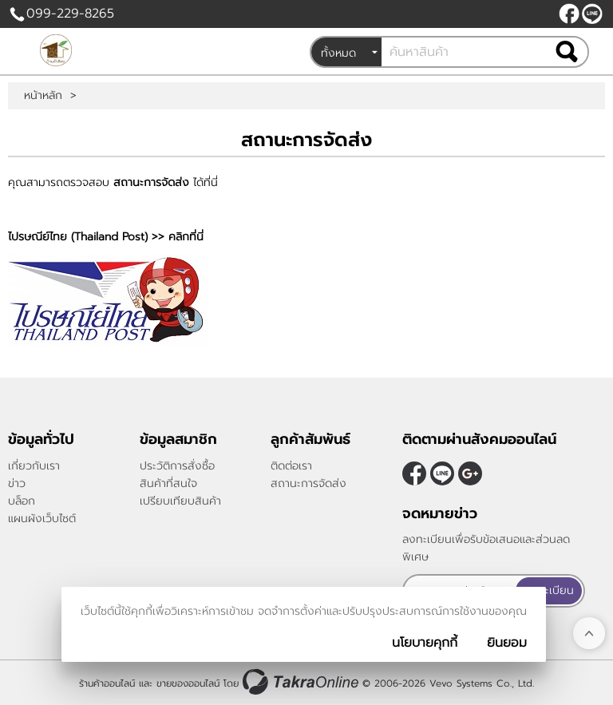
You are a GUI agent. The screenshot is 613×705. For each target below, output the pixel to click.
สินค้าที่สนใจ (168, 483)
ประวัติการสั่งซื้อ (177, 465)
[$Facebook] (569, 13)
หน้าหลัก (43, 96)
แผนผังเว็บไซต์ (42, 518)
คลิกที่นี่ (186, 236)
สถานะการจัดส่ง (308, 483)
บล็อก (21, 501)
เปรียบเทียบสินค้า (180, 501)
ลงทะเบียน (549, 590)
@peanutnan (592, 13)
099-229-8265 (70, 13)
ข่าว (17, 483)
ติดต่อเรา (291, 465)
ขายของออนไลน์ (187, 683)
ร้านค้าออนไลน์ (107, 683)
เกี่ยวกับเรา (34, 465)
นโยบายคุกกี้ (424, 642)
